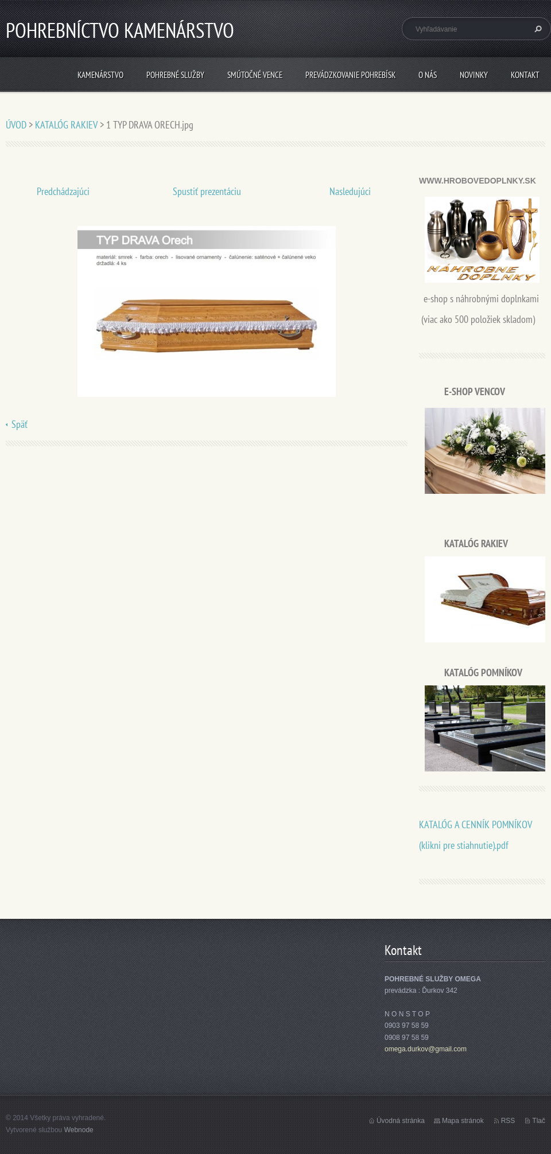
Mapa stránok (463, 1121)
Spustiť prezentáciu (207, 191)
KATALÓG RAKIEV (66, 124)
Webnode (79, 1130)
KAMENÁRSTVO (100, 74)
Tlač (538, 1121)
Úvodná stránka (401, 1121)
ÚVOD (16, 124)
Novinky (474, 74)
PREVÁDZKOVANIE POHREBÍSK (350, 74)
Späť (19, 424)
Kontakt (525, 74)
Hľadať (536, 28)
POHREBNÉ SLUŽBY (175, 74)
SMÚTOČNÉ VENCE (254, 74)
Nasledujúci (350, 191)
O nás (427, 74)
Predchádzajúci (63, 191)
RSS (508, 1121)
